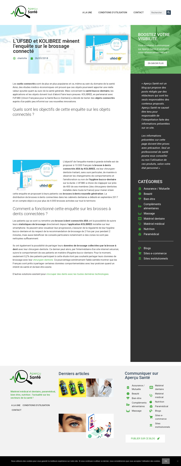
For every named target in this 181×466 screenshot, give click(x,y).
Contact (138, 12)
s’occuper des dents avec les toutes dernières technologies (77, 274)
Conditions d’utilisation (112, 12)
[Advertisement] (66, 139)
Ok (166, 461)
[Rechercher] (168, 12)
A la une (87, 12)
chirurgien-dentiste (43, 259)
